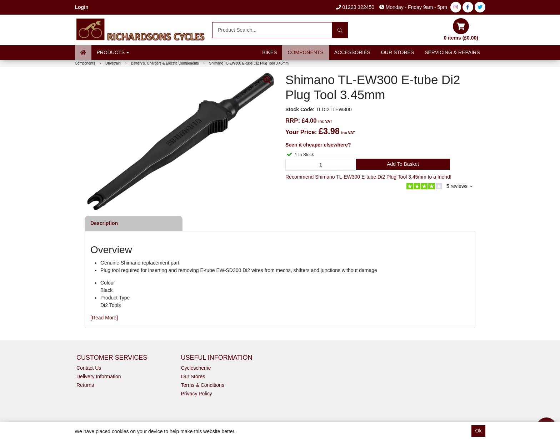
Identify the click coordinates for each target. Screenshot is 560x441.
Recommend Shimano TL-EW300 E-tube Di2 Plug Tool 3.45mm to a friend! (368, 177)
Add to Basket (403, 164)
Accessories (352, 52)
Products (113, 52)
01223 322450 (355, 7)
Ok (478, 431)
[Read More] (104, 318)
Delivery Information (98, 376)
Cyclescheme (196, 368)
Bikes (269, 52)
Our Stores (397, 52)
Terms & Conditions (202, 385)
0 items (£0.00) (461, 29)
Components (305, 52)
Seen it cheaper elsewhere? (318, 145)
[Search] (340, 30)
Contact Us (88, 368)
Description (104, 223)
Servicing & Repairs (452, 52)
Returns (85, 385)
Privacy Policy (196, 393)
